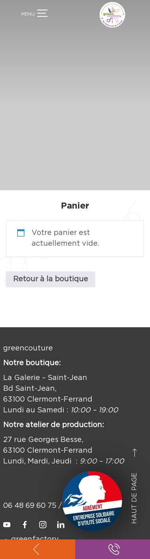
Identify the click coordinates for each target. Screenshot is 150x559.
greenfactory (35, 533)
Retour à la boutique (50, 273)
